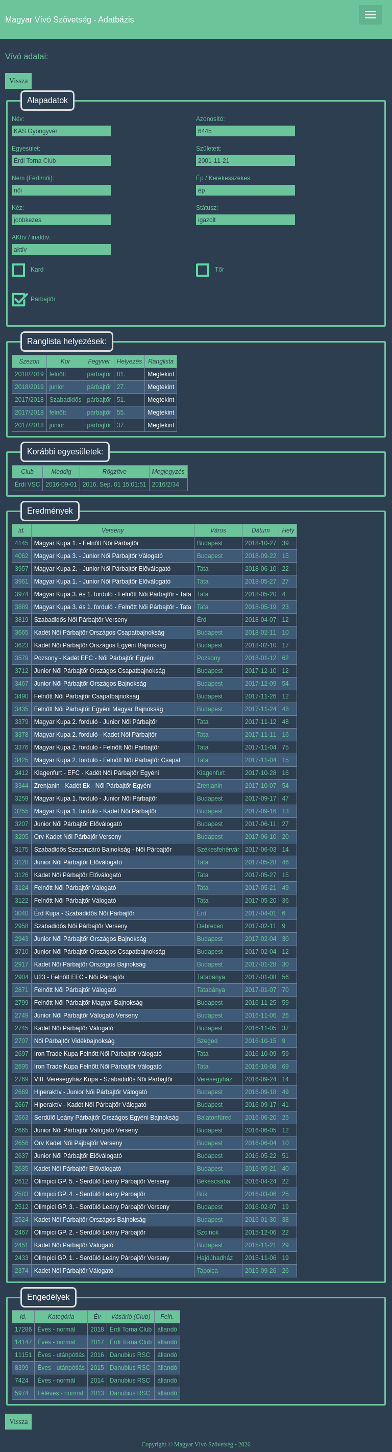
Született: (245, 155)
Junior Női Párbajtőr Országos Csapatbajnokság (99, 670)
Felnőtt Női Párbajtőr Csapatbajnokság (86, 696)
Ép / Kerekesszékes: (245, 185)
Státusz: (245, 214)
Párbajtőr (34, 299)
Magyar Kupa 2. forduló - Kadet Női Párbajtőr (95, 734)
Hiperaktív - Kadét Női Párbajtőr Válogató (90, 1104)
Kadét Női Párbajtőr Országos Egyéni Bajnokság (100, 645)
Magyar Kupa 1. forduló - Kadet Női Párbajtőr (95, 811)
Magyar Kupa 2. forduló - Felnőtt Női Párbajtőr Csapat (107, 760)
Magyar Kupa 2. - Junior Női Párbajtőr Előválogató (102, 568)
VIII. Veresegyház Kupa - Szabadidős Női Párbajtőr (103, 1079)
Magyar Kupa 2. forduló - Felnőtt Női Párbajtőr (96, 747)
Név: (61, 125)
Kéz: (61, 214)
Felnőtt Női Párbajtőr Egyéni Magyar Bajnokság (98, 709)
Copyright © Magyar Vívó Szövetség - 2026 (196, 1444)
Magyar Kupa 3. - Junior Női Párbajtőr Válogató (98, 556)
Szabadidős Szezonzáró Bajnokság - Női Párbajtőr (103, 849)
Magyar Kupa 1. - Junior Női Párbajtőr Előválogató (102, 581)
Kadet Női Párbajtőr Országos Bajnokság (90, 964)
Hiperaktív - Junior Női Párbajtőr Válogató (90, 1092)
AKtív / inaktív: (61, 244)
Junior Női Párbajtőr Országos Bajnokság (90, 683)
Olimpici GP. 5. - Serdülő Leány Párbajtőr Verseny (101, 1181)
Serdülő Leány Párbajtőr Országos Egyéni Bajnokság (106, 1117)
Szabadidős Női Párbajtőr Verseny (81, 619)
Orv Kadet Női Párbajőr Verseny (77, 836)
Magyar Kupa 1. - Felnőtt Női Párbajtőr (86, 543)
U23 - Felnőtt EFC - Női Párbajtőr (79, 977)
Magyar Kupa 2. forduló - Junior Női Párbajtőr (95, 721)
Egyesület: (61, 155)
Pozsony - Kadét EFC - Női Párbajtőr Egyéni (94, 658)
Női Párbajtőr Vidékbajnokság (74, 1041)
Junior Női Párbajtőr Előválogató (78, 824)
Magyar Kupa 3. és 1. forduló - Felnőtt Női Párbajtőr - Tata (112, 594)
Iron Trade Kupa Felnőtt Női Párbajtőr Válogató (98, 1053)
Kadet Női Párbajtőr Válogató (73, 1028)
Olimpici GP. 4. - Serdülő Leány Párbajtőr (90, 1194)
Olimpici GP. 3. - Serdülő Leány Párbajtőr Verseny (101, 1207)
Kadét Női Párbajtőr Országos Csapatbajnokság (99, 632)
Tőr (210, 269)
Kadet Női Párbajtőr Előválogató (77, 875)
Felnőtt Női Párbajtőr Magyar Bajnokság (88, 1002)
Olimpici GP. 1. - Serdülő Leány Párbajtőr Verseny (101, 1258)
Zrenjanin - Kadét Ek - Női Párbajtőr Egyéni (93, 785)
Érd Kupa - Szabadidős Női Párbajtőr (84, 913)
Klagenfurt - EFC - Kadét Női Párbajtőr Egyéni (96, 773)
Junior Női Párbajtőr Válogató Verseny (86, 1015)
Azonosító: (245, 125)
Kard (27, 269)
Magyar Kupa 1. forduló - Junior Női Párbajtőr (95, 798)
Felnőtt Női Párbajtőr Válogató (75, 887)
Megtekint (161, 374)
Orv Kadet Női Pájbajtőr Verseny (78, 1143)
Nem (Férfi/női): (61, 185)
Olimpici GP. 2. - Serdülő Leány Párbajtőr (90, 1232)
